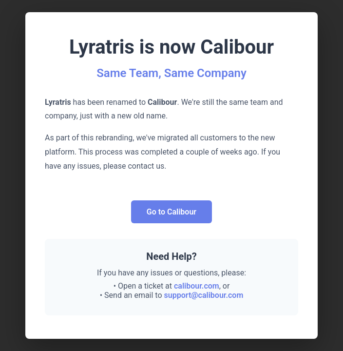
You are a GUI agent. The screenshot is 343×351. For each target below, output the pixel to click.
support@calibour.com (204, 295)
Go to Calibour (171, 211)
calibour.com (196, 286)
